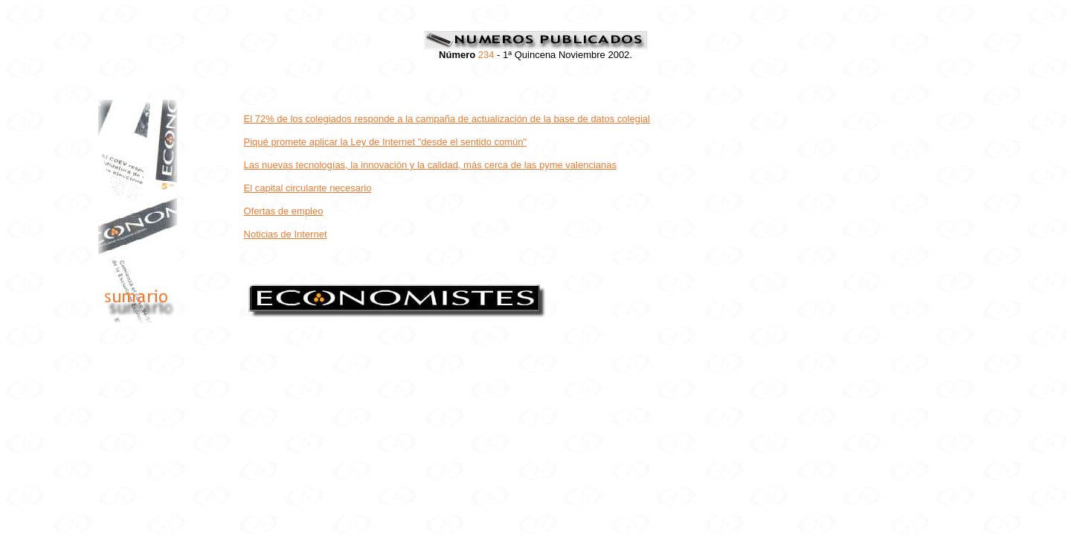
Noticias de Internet (285, 234)
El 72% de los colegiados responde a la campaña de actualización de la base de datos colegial (447, 118)
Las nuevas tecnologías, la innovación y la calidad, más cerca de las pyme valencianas (430, 164)
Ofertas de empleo (284, 211)
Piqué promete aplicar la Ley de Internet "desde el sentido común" (385, 141)
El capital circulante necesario (308, 188)
